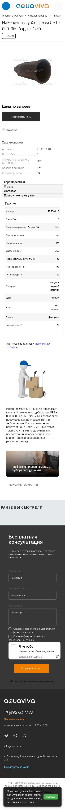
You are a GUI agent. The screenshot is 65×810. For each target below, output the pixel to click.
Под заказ (10, 129)
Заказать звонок (14, 719)
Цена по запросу (16, 106)
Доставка (10, 191)
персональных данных (21, 640)
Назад (10, 36)
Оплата (9, 186)
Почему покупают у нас (19, 195)
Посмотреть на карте (16, 767)
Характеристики (14, 182)
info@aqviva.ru (12, 746)
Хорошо (50, 796)
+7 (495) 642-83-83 (18, 713)
